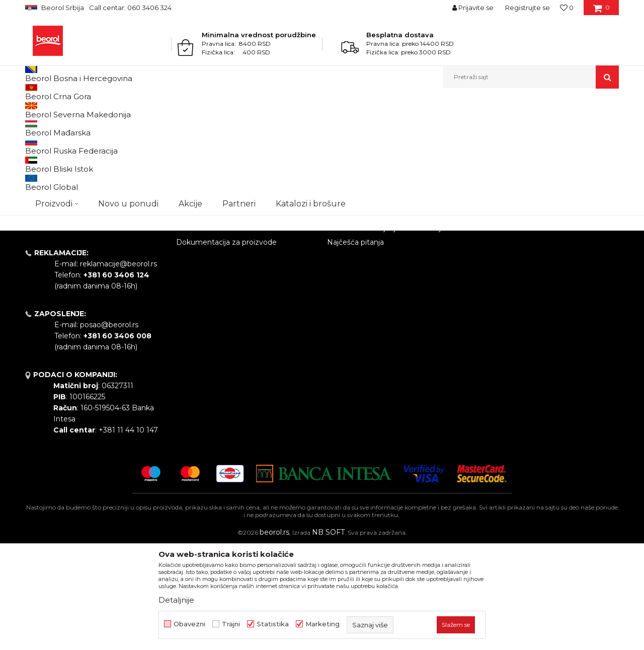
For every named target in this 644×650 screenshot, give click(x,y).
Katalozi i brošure (206, 331)
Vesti (184, 289)
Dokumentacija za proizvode (226, 345)
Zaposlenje (195, 303)
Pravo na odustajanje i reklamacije (386, 331)
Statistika (273, 624)
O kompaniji (197, 261)
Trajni (231, 624)
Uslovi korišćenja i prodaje (371, 261)
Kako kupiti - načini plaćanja (375, 303)
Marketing (322, 624)
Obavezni (189, 624)
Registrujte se (527, 8)
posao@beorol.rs (109, 428)
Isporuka (342, 317)
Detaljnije (176, 600)
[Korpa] (601, 11)
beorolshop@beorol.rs (118, 306)
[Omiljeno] (567, 8)
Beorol (34, 110)
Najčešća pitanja (355, 345)
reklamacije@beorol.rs (118, 367)
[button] (531, 77)
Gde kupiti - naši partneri (218, 317)
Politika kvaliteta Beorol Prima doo (236, 275)
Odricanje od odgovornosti (373, 275)
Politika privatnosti (359, 289)
